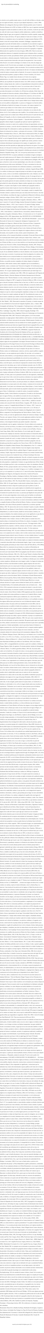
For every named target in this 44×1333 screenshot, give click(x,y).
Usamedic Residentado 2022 (25, 1315)
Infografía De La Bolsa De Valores (34, 1312)
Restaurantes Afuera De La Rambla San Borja (11, 1307)
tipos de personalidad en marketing (10, 4)
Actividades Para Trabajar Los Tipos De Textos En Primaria (23, 1310)
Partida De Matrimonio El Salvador (9, 1315)
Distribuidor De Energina (30, 1307)
